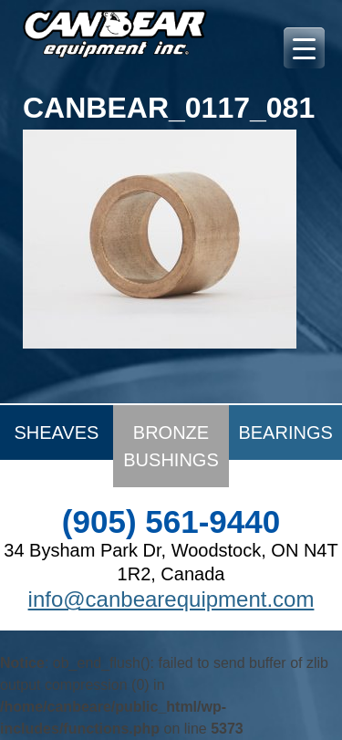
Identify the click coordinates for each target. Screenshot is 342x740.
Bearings (285, 432)
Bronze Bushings (170, 446)
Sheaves (56, 432)
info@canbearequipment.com (171, 599)
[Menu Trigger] (304, 47)
